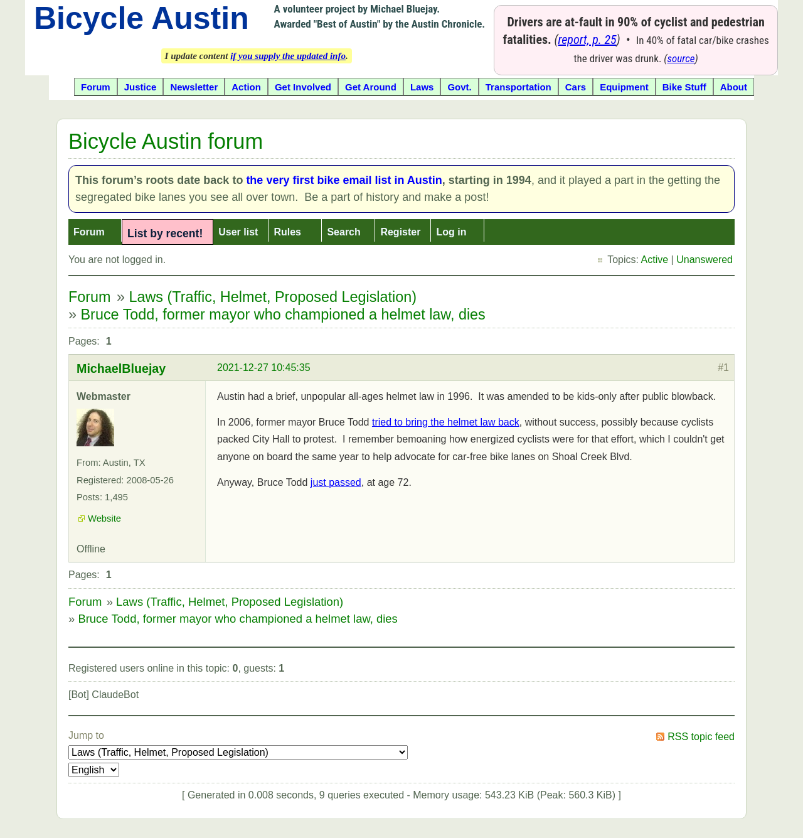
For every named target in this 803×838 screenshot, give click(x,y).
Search (343, 232)
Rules (287, 232)
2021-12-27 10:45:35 (264, 367)
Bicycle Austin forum (165, 141)
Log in (451, 232)
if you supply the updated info (288, 56)
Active (655, 259)
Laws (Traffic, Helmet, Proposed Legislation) (273, 297)
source (681, 58)
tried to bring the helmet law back (445, 422)
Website (104, 518)
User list (238, 232)
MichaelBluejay (121, 368)
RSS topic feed (701, 736)
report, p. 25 (587, 39)
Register (400, 232)
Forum (89, 232)
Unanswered (704, 259)
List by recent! (165, 233)
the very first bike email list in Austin (344, 180)
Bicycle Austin (141, 18)
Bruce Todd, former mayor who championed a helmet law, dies (283, 314)
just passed (336, 482)
